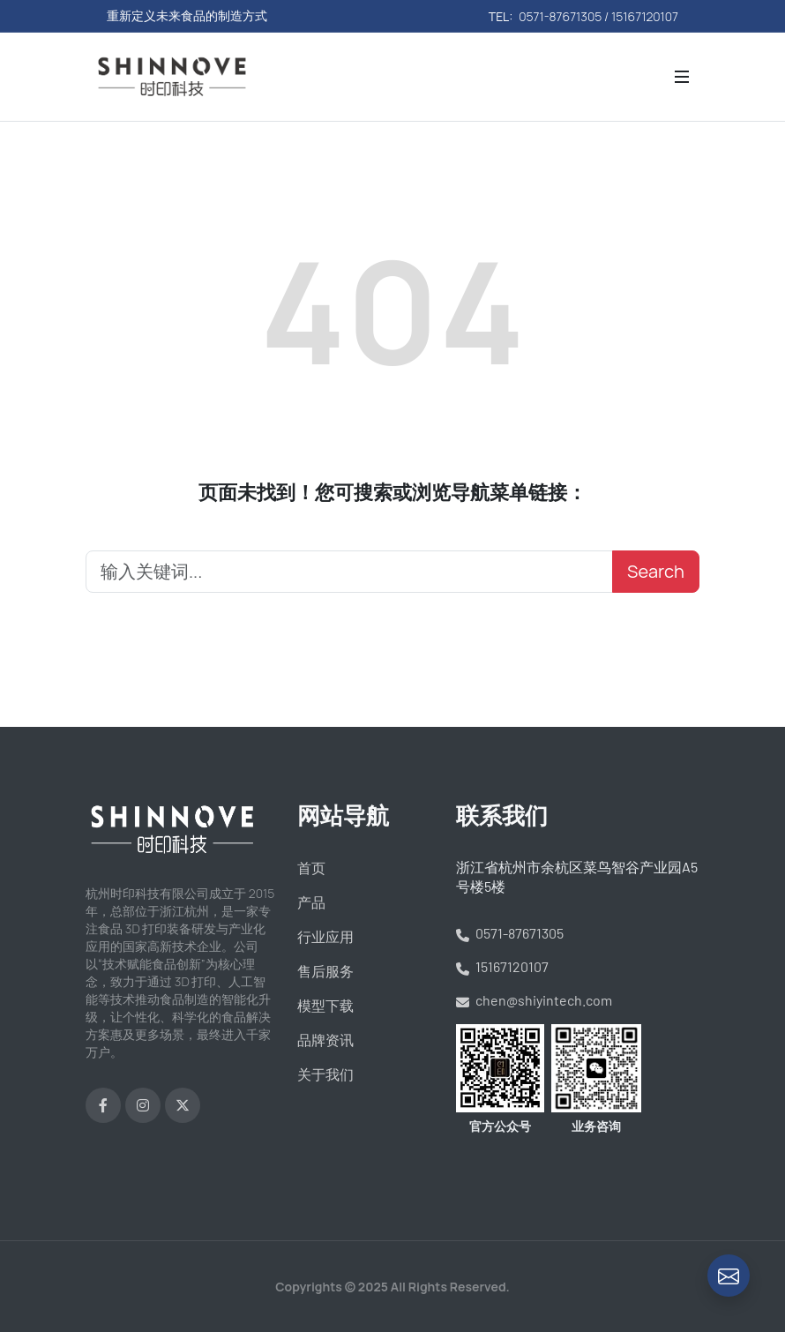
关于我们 (325, 1074)
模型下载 (325, 1005)
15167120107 (502, 966)
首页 (311, 868)
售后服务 (325, 971)
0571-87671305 (510, 932)
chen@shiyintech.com (534, 1000)
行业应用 (325, 937)
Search (655, 571)
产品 (311, 902)
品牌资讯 (325, 1040)
